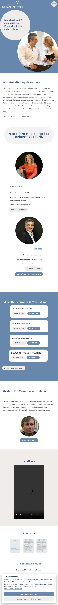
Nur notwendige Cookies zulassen (29, 599)
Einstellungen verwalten (13, 588)
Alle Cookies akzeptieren (29, 594)
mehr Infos (19, 313)
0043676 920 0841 (34, 269)
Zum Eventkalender (13, 368)
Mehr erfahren (29, 440)
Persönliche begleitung (29, 274)
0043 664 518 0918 (18, 210)
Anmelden (33, 313)
